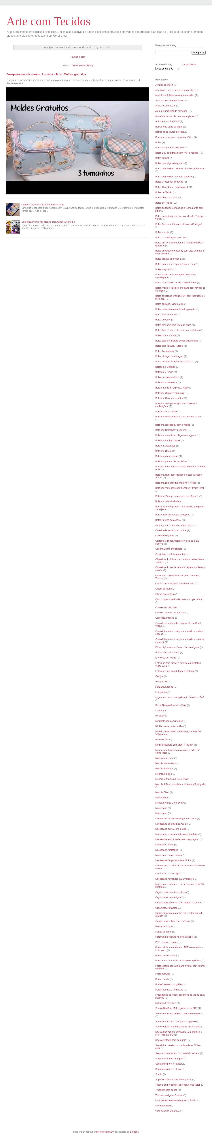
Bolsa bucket (162, 158)
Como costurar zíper (166, 607)
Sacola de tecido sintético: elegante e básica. (179, 1013)
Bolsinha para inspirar (166, 456)
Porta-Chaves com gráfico (169, 984)
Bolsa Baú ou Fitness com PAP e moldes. (177, 152)
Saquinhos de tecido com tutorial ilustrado (177, 1053)
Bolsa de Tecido (163, 192)
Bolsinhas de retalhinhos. (168, 501)
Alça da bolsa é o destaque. (170, 100)
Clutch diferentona (165, 594)
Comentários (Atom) (82, 65)
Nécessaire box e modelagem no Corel (175, 818)
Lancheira (160, 710)
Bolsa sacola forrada (166, 314)
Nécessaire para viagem (168, 873)
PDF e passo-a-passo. (167, 942)
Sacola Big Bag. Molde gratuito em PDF (176, 1008)
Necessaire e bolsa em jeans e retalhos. (176, 834)
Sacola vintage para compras (170, 1040)
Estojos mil (161, 681)
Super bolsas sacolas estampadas (173, 1079)
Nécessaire (161, 813)
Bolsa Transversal (164, 351)
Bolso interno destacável (168, 520)
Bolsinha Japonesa (165, 445)
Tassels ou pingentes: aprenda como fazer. (177, 1084)
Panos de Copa (163, 926)
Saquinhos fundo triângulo (169, 1058)
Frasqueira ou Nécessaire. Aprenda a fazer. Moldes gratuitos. (46, 74)
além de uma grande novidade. (171, 111)
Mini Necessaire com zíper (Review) (174, 744)
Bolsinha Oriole (163, 451)
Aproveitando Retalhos (167, 121)
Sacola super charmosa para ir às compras (178, 1026)
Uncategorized (163, 1105)
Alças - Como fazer (165, 105)
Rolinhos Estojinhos (165, 1003)
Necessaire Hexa (164, 844)
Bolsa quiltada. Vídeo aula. (169, 304)
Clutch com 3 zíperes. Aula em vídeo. (175, 583)
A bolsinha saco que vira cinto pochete (175, 90)
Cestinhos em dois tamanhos (170, 554)
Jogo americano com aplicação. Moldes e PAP (179, 697)
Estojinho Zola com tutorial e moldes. (174, 671)
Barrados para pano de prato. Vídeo (174, 137)
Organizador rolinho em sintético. (172, 921)
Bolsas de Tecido (164, 372)
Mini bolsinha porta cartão (169, 726)
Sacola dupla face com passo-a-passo (175, 1021)
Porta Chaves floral (165, 955)
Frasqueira (161, 692)
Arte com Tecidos (48, 21)
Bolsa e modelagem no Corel (170, 237)
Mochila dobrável (164, 768)
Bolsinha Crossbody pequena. (171, 430)
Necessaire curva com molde (170, 828)
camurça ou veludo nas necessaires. (174, 525)
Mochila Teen (162, 792)
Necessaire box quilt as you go (171, 823)
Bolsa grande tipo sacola (168, 258)
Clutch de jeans (163, 588)
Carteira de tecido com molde (170, 530)
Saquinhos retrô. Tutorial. (168, 1069)
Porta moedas (162, 974)
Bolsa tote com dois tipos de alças (173, 325)
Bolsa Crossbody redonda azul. (171, 187)
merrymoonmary (104, 1131)
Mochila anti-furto (164, 758)
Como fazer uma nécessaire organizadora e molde (48, 221)
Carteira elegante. (164, 535)
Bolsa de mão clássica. (167, 197)
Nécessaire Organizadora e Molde (173, 860)
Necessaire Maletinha (166, 850)
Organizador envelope (167, 908)
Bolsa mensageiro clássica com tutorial (175, 282)
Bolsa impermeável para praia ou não (175, 264)
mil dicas (160, 715)
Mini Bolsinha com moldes (169, 721)
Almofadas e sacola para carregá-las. (175, 116)
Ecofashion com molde (167, 652)
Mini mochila (162, 739)
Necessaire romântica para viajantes (174, 878)
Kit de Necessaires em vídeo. (170, 705)
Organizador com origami (168, 897)
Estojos (159, 676)
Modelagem (161, 797)
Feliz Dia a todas (164, 686)
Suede (158, 1074)
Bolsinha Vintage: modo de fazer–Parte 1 (177, 496)
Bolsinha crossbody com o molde (172, 424)
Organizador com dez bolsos (170, 892)
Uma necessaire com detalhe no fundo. (176, 1100)
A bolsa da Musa (164, 84)
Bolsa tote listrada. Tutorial (169, 345)
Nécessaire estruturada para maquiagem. (177, 839)
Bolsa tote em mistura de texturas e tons (176, 340)
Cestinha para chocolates (168, 548)
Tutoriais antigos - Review (169, 1095)
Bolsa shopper (163, 319)
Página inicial (78, 56)
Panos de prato (163, 931)
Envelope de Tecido (165, 657)
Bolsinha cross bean (166, 411)
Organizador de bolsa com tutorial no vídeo (178, 902)
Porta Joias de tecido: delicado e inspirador (178, 960)
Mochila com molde (165, 763)
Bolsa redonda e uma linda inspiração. (175, 309)
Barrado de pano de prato (168, 126)
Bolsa (158, 142)
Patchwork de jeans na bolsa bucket (174, 936)
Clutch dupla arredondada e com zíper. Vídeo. (179, 599)
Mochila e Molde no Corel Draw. (172, 779)
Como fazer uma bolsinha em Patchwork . (43, 204)
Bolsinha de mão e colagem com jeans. (176, 435)
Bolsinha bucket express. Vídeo (172, 387)
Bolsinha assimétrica (166, 382)
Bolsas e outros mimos (167, 377)
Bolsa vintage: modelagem (169, 356)
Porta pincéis (162, 979)
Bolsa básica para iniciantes (170, 147)
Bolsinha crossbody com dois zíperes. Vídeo (178, 416)
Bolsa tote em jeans (165, 335)
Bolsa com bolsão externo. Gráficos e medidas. (180, 168)
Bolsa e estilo (162, 232)
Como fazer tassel (165, 617)
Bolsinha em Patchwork (167, 440)
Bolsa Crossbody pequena (169, 181)
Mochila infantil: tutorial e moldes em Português (180, 784)
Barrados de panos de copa (170, 131)
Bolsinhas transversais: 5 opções (172, 514)
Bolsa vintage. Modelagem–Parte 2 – (174, 361)
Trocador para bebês (166, 1090)
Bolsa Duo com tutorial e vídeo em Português (179, 224)
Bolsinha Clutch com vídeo (169, 398)
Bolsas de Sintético (165, 366)
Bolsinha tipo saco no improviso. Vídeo (175, 482)
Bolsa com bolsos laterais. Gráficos (173, 176)
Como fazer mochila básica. (170, 612)
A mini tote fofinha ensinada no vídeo (174, 95)
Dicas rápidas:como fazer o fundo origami (177, 647)
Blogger (134, 1131)
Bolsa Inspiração (164, 269)
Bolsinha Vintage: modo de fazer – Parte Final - (180, 488)
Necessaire (161, 808)
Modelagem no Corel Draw (169, 802)
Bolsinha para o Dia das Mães (171, 461)
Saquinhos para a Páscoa (169, 1063)
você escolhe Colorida (167, 1111)
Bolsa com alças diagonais (169, 163)
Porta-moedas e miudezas (169, 989)
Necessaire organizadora (168, 855)
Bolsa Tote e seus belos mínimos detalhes (177, 330)
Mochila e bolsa (163, 773)
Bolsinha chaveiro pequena (169, 393)
